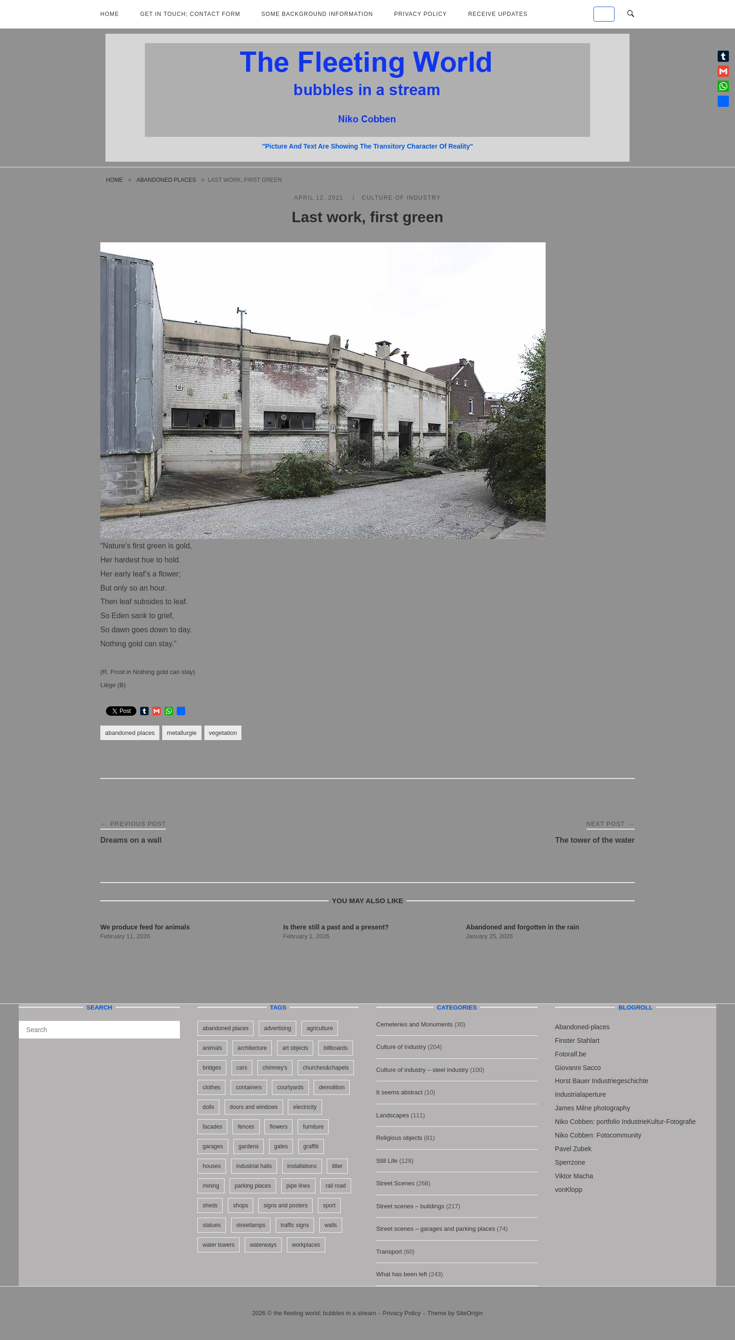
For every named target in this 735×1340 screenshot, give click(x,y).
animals (212, 1048)
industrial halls (254, 1166)
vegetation (223, 732)
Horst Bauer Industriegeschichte (601, 1081)
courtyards (290, 1087)
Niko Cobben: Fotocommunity (598, 1135)
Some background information (317, 14)
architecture (252, 1048)
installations (302, 1166)
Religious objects (399, 1137)
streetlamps (250, 1225)
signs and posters (285, 1205)
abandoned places (166, 180)
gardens (249, 1146)
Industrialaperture (580, 1094)
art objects (295, 1048)
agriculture (320, 1028)
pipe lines (298, 1186)
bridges (211, 1067)
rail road (335, 1186)
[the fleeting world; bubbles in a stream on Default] (604, 14)
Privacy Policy (420, 14)
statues (211, 1225)
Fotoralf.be (570, 1054)
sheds (210, 1205)
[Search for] (99, 1030)
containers (249, 1087)
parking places (253, 1186)
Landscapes (392, 1115)
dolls (208, 1107)
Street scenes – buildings (410, 1206)
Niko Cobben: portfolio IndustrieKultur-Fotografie (625, 1121)
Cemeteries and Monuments (414, 1024)
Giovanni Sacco (578, 1067)
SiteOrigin (469, 1313)
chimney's (274, 1067)
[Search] (169, 1025)
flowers (278, 1126)
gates (281, 1146)
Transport (389, 1251)
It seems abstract (399, 1092)
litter (337, 1166)
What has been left (401, 1274)
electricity (304, 1107)
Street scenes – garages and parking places (435, 1228)
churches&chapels (326, 1067)
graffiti (310, 1146)
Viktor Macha (574, 1176)
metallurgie (182, 732)
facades (212, 1126)
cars (242, 1067)
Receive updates (498, 14)
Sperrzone (570, 1162)
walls (330, 1225)
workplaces (306, 1245)
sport (329, 1205)
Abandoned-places (582, 1027)
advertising (277, 1028)
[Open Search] (631, 14)
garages (212, 1146)
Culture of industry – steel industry (422, 1069)
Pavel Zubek (573, 1149)
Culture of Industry (401, 198)
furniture (313, 1126)
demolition (332, 1087)
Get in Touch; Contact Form (190, 14)
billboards (335, 1048)
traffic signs (295, 1225)
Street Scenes (395, 1183)
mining (210, 1186)
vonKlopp (568, 1189)
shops (240, 1205)
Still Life (387, 1160)
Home (109, 14)
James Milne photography (592, 1108)
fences (246, 1126)
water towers (218, 1245)
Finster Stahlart (577, 1040)
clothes (211, 1087)
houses (211, 1166)
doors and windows (254, 1107)
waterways (263, 1245)
